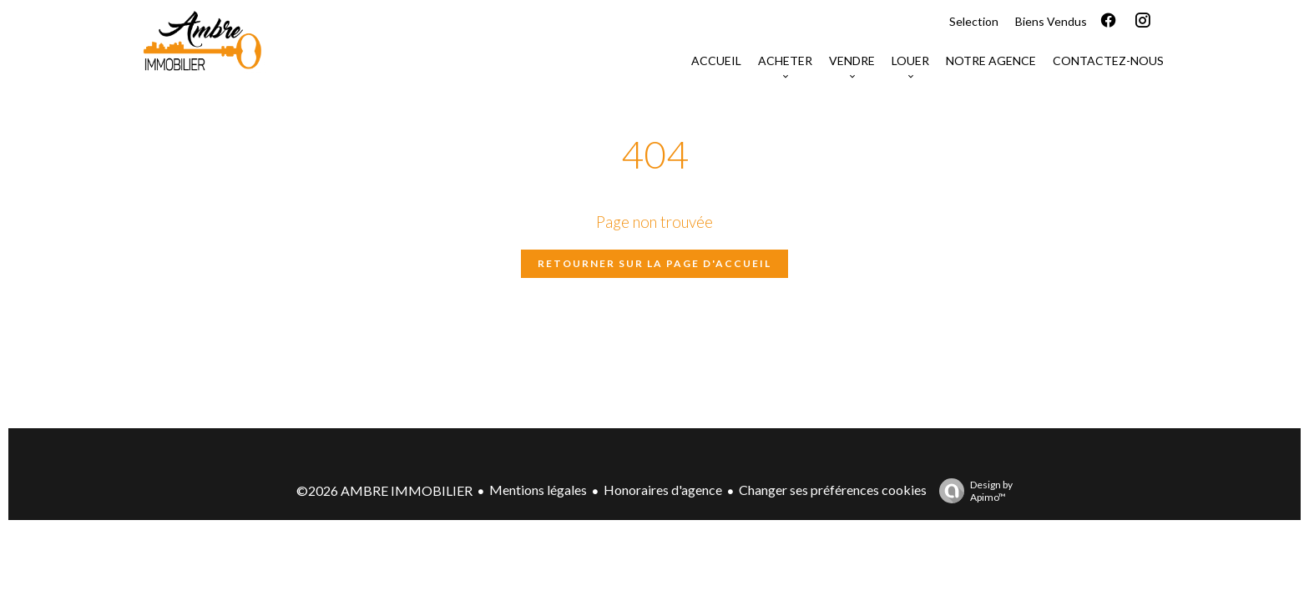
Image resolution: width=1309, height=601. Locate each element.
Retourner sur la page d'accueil (654, 263)
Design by (972, 490)
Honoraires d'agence (663, 489)
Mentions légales (538, 489)
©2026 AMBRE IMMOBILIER (384, 490)
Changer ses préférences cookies (833, 489)
